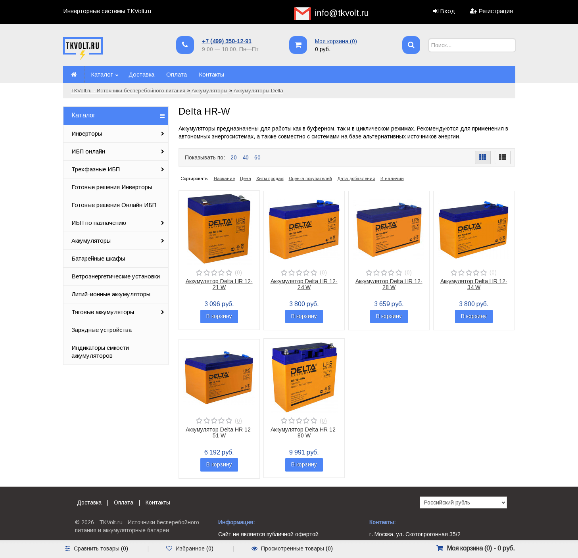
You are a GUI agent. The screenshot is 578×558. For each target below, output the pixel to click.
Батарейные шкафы (98, 258)
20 (233, 157)
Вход (447, 11)
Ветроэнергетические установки (115, 276)
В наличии (392, 178)
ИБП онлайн (88, 151)
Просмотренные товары (292, 548)
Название (224, 178)
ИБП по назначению (98, 222)
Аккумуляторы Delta (258, 91)
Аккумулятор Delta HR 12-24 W (304, 284)
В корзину (219, 316)
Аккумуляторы (209, 91)
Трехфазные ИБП (95, 169)
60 (257, 157)
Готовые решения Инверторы (111, 187)
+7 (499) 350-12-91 (227, 41)
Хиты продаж (270, 178)
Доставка (141, 74)
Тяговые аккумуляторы (102, 312)
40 (245, 157)
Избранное (190, 548)
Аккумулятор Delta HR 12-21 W (219, 284)
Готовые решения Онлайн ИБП (113, 204)
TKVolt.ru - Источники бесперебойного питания (128, 91)
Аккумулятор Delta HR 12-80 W (304, 432)
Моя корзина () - (481, 548)
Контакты (211, 74)
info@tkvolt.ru (342, 13)
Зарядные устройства (101, 329)
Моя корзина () (336, 41)
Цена (245, 178)
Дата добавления (356, 178)
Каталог (102, 74)
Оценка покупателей (310, 178)
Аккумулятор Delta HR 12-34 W (473, 284)
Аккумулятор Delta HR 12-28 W (388, 284)
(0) (238, 272)
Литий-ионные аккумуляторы (110, 294)
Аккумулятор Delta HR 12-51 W (219, 432)
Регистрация (495, 11)
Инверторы (86, 133)
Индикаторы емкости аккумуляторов (100, 351)
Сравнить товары (96, 548)
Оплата (176, 74)
